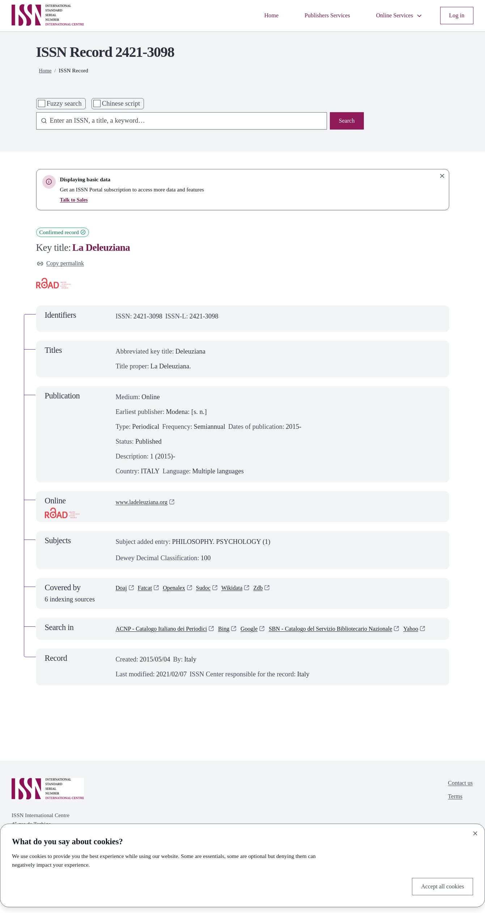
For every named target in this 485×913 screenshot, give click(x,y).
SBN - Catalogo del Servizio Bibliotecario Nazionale (357, 630)
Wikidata (243, 590)
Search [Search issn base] (345, 121)
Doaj (122, 590)
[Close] (475, 831)
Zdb (271, 590)
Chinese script (121, 103)
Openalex (179, 590)
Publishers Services (316, 15)
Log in (455, 15)
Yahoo (124, 640)
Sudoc (211, 590)
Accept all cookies (439, 885)
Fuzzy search (64, 103)
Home (255, 15)
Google (265, 630)
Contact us (458, 796)
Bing (238, 630)
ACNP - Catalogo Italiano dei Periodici (168, 630)
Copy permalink (63, 264)
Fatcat (147, 590)
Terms (452, 811)
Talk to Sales (75, 199)
